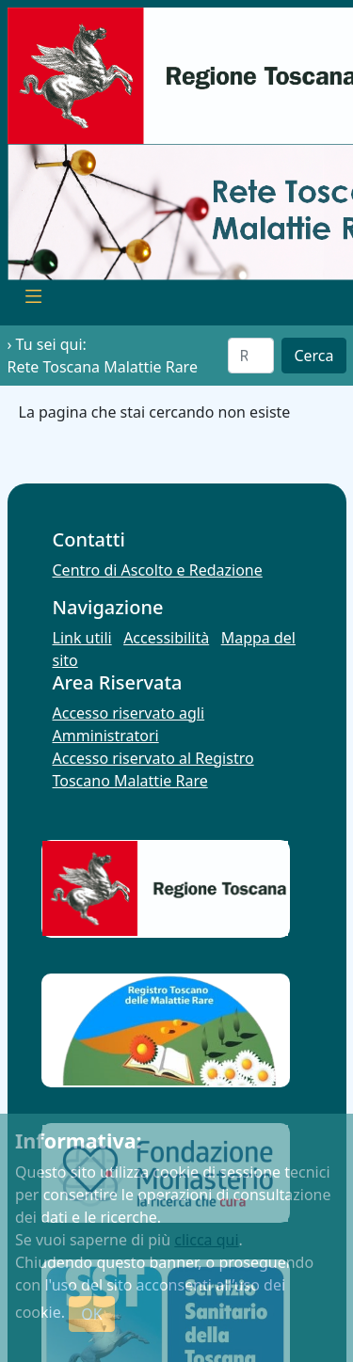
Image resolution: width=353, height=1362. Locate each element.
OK (91, 1314)
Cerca (313, 355)
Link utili (82, 637)
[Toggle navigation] (34, 299)
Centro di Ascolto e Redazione (158, 570)
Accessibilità (166, 637)
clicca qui (206, 1239)
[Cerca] (251, 355)
